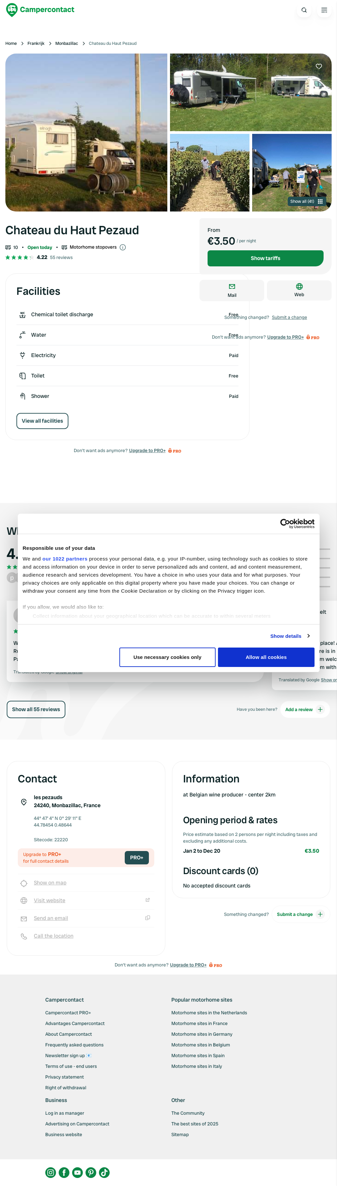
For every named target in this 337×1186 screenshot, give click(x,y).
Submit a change (289, 317)
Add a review (305, 709)
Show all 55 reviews (36, 709)
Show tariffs (265, 258)
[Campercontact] (40, 10)
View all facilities (42, 420)
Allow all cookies (266, 657)
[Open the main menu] (324, 10)
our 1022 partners (65, 559)
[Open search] (304, 10)
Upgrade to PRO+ (147, 450)
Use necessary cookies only (167, 657)
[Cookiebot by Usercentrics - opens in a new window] (285, 524)
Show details (285, 636)
